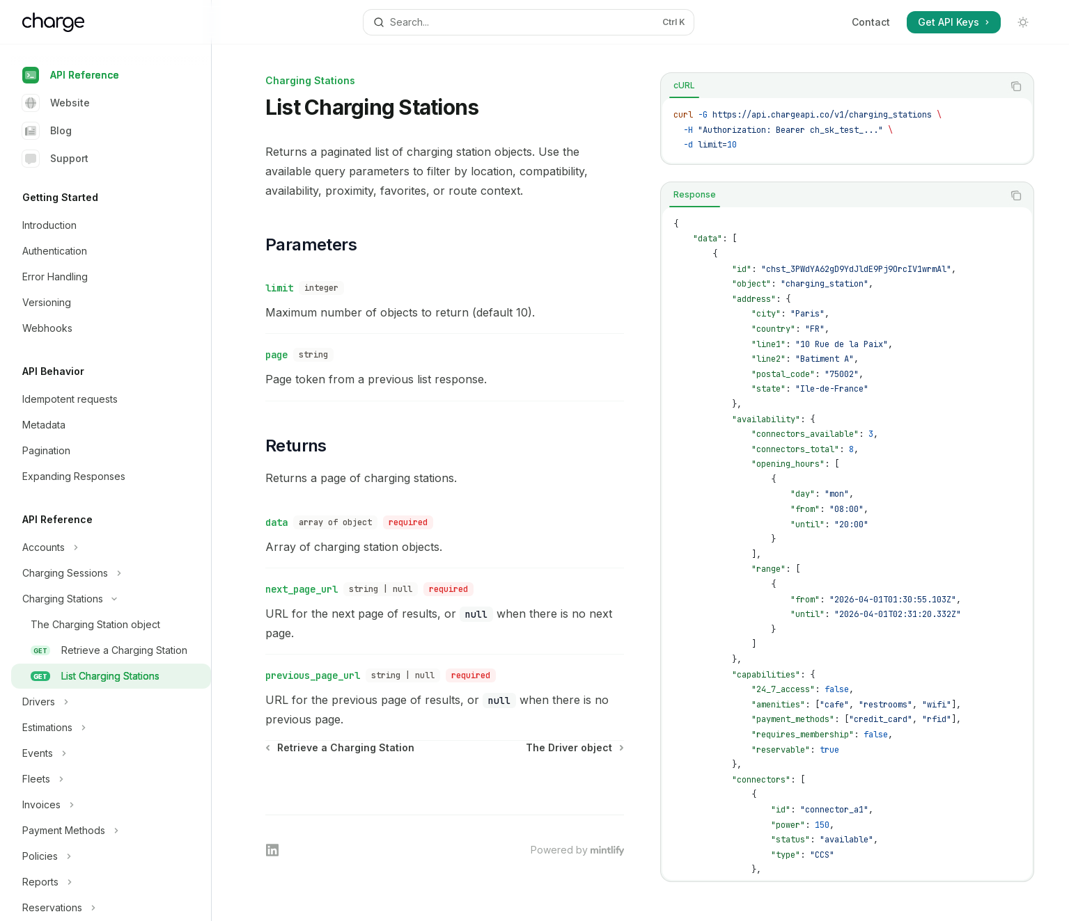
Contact (871, 22)
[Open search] (529, 22)
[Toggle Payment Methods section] (111, 830)
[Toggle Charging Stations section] (111, 598)
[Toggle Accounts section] (111, 547)
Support (55, 158)
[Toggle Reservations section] (111, 907)
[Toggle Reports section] (111, 882)
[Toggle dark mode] (1023, 22)
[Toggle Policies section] (111, 856)
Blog (47, 130)
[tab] (684, 85)
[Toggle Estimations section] (111, 727)
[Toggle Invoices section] (111, 804)
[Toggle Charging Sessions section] (111, 573)
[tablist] (831, 86)
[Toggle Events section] (111, 753)
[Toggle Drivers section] (111, 701)
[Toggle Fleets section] (111, 779)
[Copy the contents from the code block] (1016, 86)
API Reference (70, 75)
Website (56, 103)
